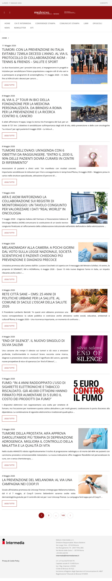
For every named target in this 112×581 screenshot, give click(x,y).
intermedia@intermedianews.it (67, 555)
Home (7, 23)
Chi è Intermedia (22, 23)
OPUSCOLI (97, 23)
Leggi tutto (9, 85)
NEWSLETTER (20, 28)
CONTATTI (104, 3)
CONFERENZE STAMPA (45, 23)
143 (63, 515)
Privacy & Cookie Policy (10, 561)
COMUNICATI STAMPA (69, 23)
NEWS (7, 28)
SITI (32, 28)
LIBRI (86, 23)
